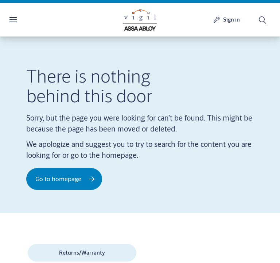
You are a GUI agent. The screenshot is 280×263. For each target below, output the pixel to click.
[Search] (262, 19)
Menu (26, 19)
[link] (82, 253)
